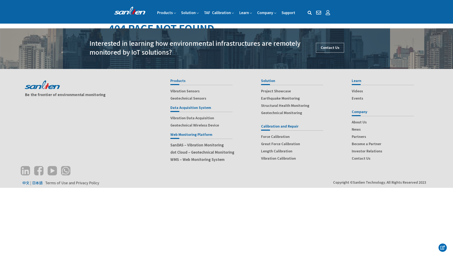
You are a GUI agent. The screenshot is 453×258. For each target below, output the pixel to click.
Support (288, 12)
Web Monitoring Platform (191, 134)
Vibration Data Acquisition (192, 117)
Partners (359, 136)
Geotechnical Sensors (188, 98)
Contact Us (330, 47)
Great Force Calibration (280, 143)
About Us (359, 121)
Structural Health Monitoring (285, 105)
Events (357, 98)
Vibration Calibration (278, 158)
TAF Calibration (219, 12)
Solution (190, 12)
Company (267, 12)
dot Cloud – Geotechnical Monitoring (202, 152)
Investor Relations (367, 150)
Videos (357, 90)
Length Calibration (276, 150)
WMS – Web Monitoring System (197, 159)
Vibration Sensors (185, 90)
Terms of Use (56, 182)
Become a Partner (366, 143)
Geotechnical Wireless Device (194, 125)
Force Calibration (275, 136)
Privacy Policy (87, 182)
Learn (246, 12)
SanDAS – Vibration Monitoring (197, 144)
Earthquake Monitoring (280, 98)
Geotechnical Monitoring (281, 112)
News (356, 129)
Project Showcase (276, 90)
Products (167, 12)
